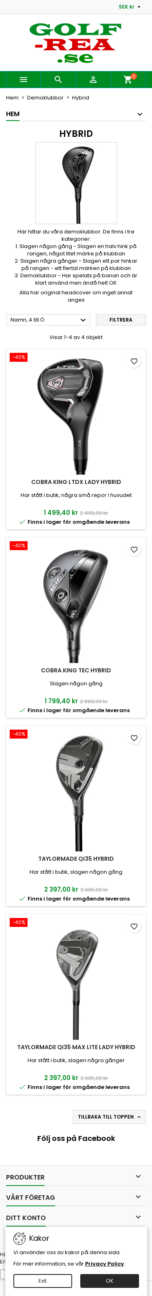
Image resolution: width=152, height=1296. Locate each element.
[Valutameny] (131, 7)
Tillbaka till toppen (110, 1117)
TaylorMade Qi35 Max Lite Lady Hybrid (76, 1047)
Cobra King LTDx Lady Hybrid (76, 482)
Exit (43, 1281)
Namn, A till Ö (49, 320)
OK (109, 1281)
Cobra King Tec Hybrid (76, 670)
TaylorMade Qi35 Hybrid (76, 859)
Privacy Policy (104, 1264)
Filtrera (121, 319)
